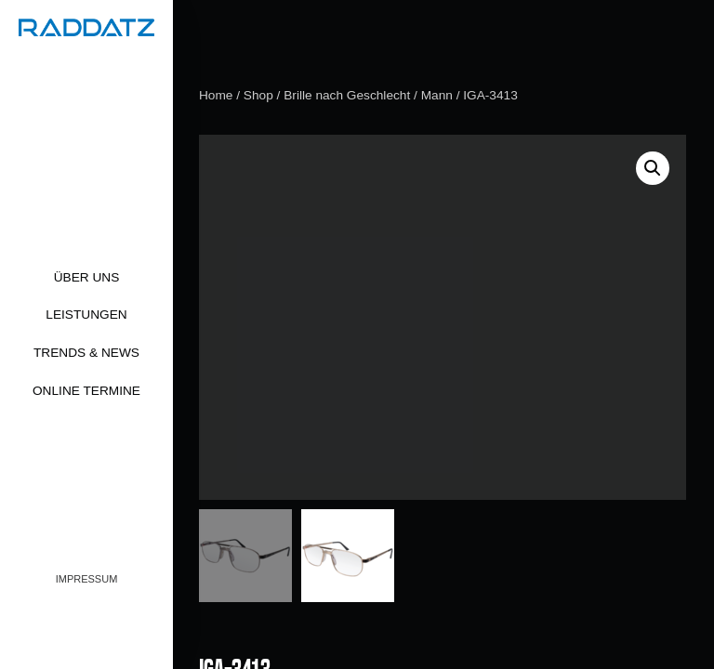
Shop (258, 95)
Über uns (87, 277)
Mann (437, 95)
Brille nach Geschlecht (347, 95)
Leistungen (86, 314)
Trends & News (86, 353)
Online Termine (86, 391)
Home (215, 95)
